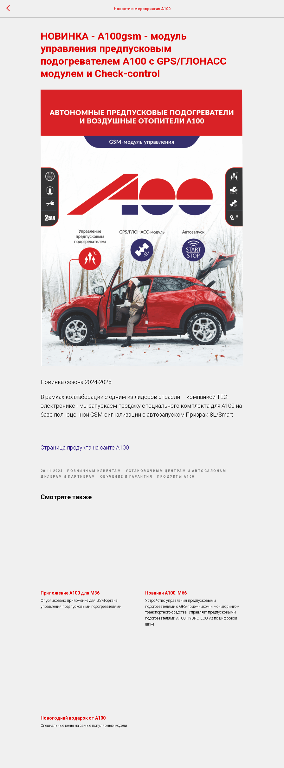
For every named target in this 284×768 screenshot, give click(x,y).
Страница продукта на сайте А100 (85, 447)
